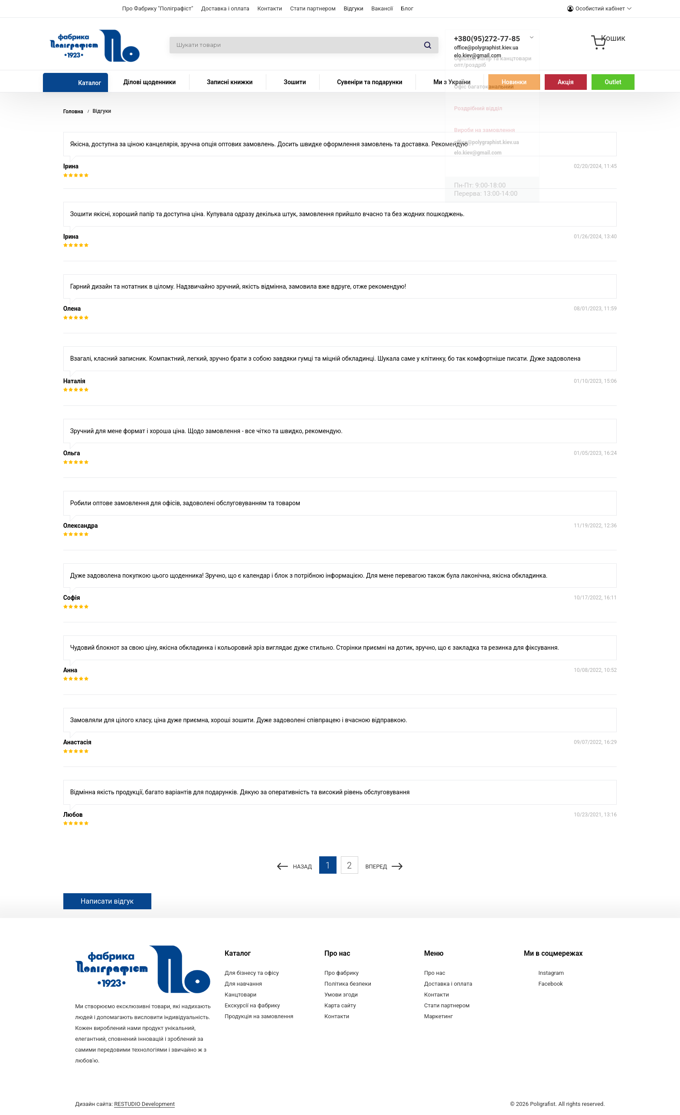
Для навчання (243, 983)
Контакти (269, 8)
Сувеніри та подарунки (369, 82)
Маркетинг (438, 1016)
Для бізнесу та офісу (252, 973)
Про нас (434, 973)
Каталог (89, 82)
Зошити (295, 82)
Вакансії (382, 8)
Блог (407, 8)
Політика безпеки (347, 983)
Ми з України (451, 82)
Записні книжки (230, 82)
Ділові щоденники (149, 82)
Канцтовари (240, 994)
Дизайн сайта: (125, 1103)
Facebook (551, 983)
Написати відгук (107, 901)
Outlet (613, 82)
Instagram (551, 973)
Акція (566, 82)
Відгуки (353, 8)
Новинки (514, 82)
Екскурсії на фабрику (252, 1005)
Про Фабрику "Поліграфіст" (157, 8)
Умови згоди (341, 994)
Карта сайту (340, 1005)
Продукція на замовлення (259, 1016)
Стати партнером (313, 8)
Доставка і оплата (225, 8)
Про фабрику (341, 973)
